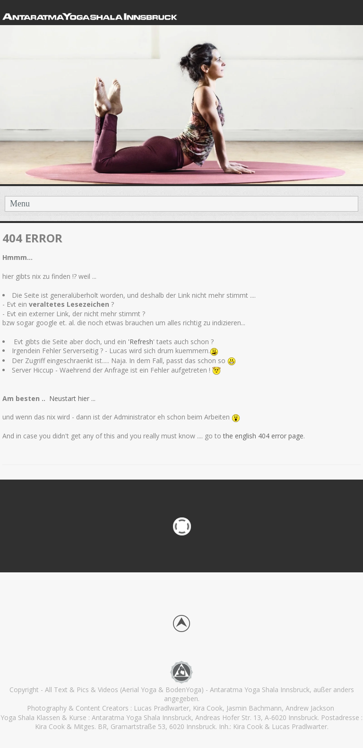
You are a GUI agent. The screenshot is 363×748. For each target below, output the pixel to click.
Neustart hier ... (73, 398)
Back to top (181, 623)
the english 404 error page (262, 435)
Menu (20, 203)
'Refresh (140, 341)
